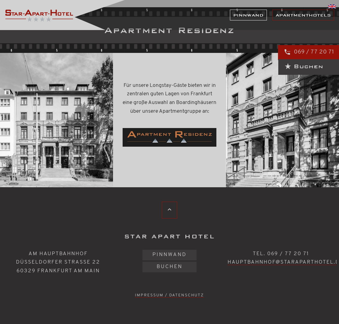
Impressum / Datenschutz (169, 295)
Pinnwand (248, 15)
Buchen (169, 266)
